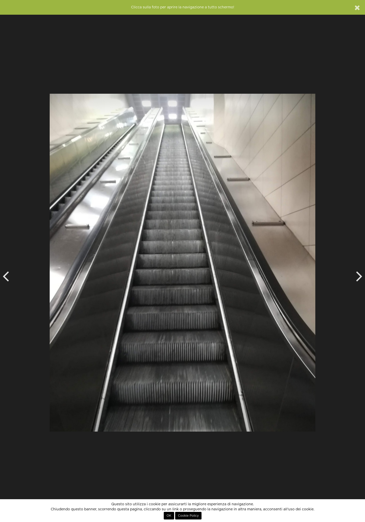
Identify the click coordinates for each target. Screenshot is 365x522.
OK (169, 515)
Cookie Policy (188, 515)
